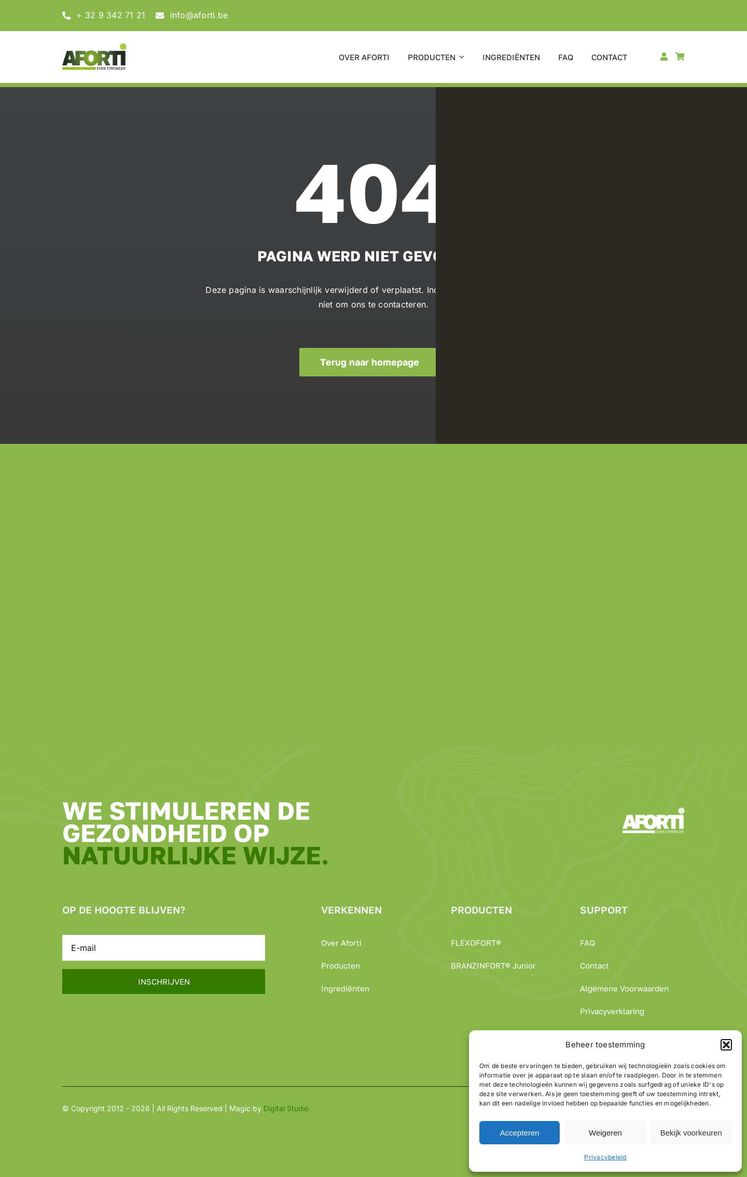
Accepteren (520, 1132)
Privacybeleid (605, 1157)
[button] (726, 1045)
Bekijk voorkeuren (691, 1132)
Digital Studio (286, 1108)
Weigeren (605, 1132)
